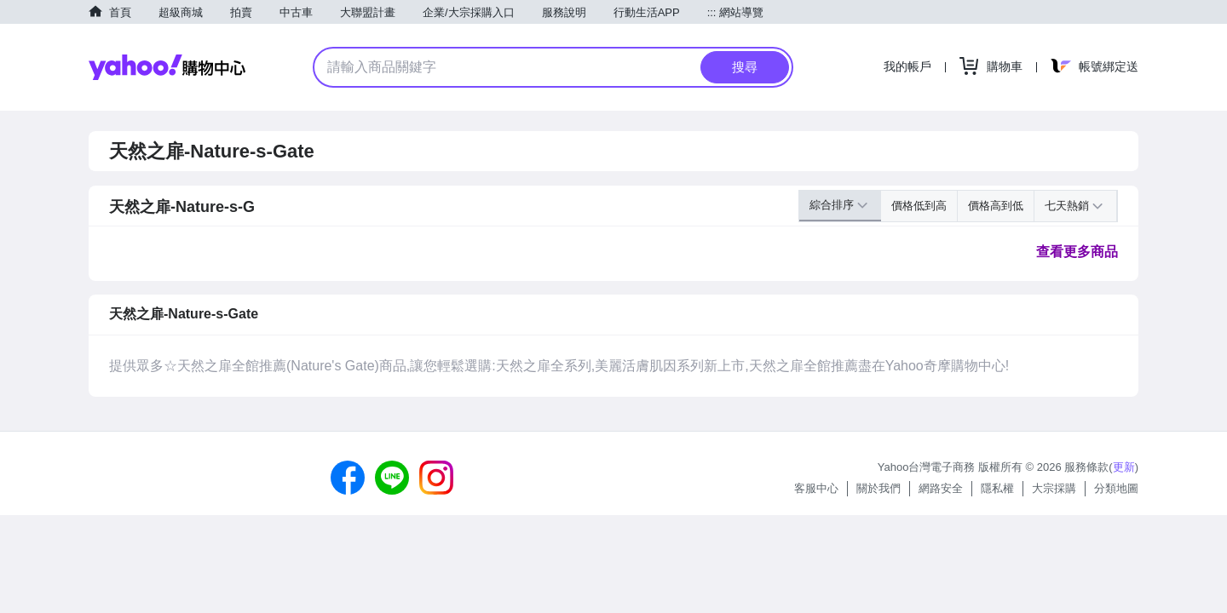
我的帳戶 (907, 66)
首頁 (120, 12)
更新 (1124, 467)
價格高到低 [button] (995, 205)
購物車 (1004, 66)
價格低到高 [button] (919, 205)
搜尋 (745, 67)
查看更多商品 (1077, 251)
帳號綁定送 (1108, 66)
